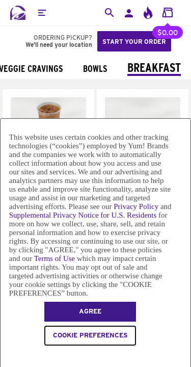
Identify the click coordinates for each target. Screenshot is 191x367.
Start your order (134, 41)
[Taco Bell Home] (17, 13)
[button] (42, 13)
